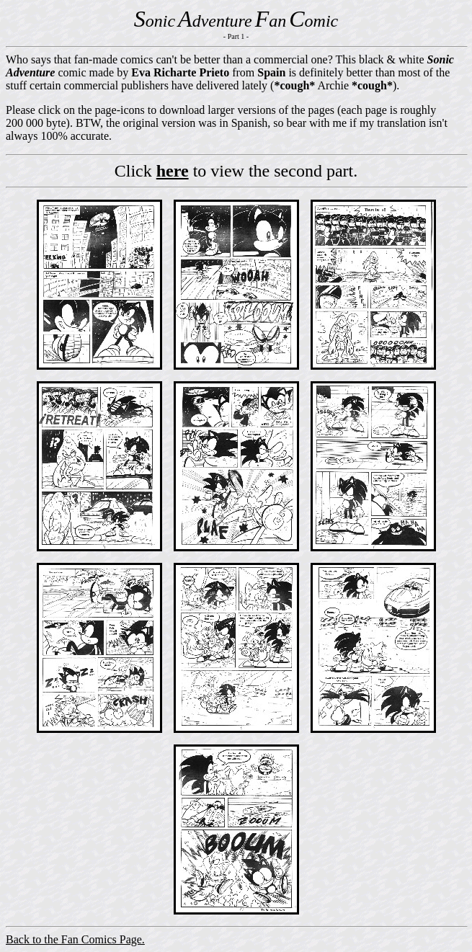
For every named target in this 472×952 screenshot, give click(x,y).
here (172, 170)
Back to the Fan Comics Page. (75, 939)
